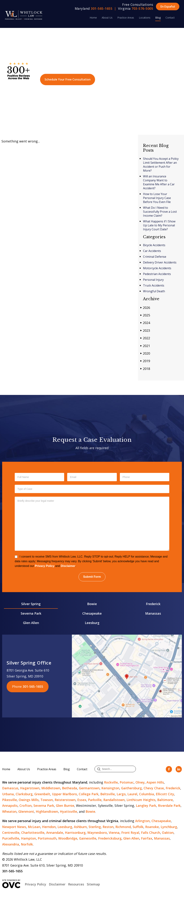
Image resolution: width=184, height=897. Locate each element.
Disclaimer (68, 565)
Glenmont (26, 811)
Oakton (168, 832)
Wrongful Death (154, 291)
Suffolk (138, 827)
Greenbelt (42, 794)
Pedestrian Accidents (157, 274)
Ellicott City (165, 794)
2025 (145, 315)
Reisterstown (65, 800)
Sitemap (93, 884)
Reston (108, 827)
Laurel (132, 794)
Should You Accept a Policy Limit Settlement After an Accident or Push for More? (161, 165)
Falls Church (150, 832)
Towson (46, 800)
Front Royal (130, 832)
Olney (140, 782)
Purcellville (10, 838)
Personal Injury (153, 280)
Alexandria (10, 844)
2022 (145, 338)
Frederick (153, 604)
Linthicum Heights (140, 800)
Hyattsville (68, 811)
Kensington (110, 788)
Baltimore (165, 800)
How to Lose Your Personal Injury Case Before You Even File (157, 198)
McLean (34, 827)
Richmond (123, 827)
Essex (81, 800)
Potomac (127, 782)
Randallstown (114, 800)
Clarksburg (24, 794)
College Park (88, 794)
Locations (144, 17)
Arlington (142, 821)
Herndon (49, 827)
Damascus (10, 788)
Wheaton (9, 811)
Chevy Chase (154, 788)
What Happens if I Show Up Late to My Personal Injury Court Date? (159, 225)
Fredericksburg (109, 838)
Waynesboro (97, 832)
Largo (121, 794)
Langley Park (146, 805)
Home (93, 17)
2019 (145, 361)
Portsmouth (47, 838)
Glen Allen (31, 623)
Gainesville (87, 838)
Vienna (114, 832)
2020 (145, 353)
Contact (170, 17)
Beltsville (107, 794)
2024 (145, 322)
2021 (145, 345)
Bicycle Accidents (154, 245)
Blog (158, 17)
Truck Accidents (153, 285)
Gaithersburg (131, 788)
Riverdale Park (169, 805)
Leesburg (92, 623)
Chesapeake (92, 613)
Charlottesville (32, 832)
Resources (76, 884)
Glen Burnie (65, 805)
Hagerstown (30, 788)
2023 (145, 330)
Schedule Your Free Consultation (68, 79)
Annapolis (10, 805)
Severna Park (31, 613)
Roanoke (152, 827)
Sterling (95, 827)
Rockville (111, 782)
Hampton (28, 838)
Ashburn (80, 827)
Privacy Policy (44, 565)
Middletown (50, 788)
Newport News (14, 827)
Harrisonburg (75, 832)
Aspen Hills (155, 782)
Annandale (54, 832)
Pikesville (9, 800)
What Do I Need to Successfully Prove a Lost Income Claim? (160, 212)
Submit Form (92, 576)
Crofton (25, 805)
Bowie (92, 604)
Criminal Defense (154, 257)
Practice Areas (125, 17)
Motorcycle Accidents (157, 268)
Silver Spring (31, 604)
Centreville (10, 832)
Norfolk (27, 844)
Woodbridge (67, 838)
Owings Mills (29, 800)
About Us (107, 17)
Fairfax (146, 838)
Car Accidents (152, 251)
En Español (167, 6)
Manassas (153, 613)
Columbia (146, 794)
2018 (145, 368)
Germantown (89, 788)
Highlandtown (47, 811)
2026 (145, 307)
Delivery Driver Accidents (159, 262)
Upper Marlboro (64, 794)
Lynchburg (169, 827)
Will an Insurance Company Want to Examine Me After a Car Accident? (159, 182)
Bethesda (69, 788)
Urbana (8, 794)
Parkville (95, 800)
